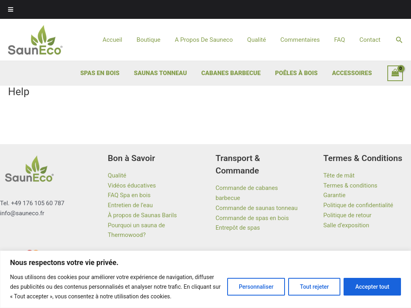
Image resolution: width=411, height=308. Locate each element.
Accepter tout (372, 287)
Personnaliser (256, 287)
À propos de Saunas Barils (143, 215)
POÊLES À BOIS (300, 73)
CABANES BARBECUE (237, 73)
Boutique (161, 39)
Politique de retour (348, 215)
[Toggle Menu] (10, 9)
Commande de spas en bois (253, 218)
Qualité (264, 39)
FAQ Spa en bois (129, 195)
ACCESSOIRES (353, 73)
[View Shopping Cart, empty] (395, 73)
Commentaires (306, 39)
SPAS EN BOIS (110, 73)
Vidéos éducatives (132, 185)
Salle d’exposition (347, 225)
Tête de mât (339, 175)
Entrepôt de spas (238, 227)
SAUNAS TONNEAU (168, 73)
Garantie (335, 195)
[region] (205, 279)
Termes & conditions (351, 185)
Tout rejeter (314, 287)
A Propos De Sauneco (214, 39)
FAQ (343, 39)
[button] (399, 40)
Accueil (127, 39)
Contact (370, 39)
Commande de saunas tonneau (257, 208)
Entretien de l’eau (131, 205)
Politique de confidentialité (359, 205)
